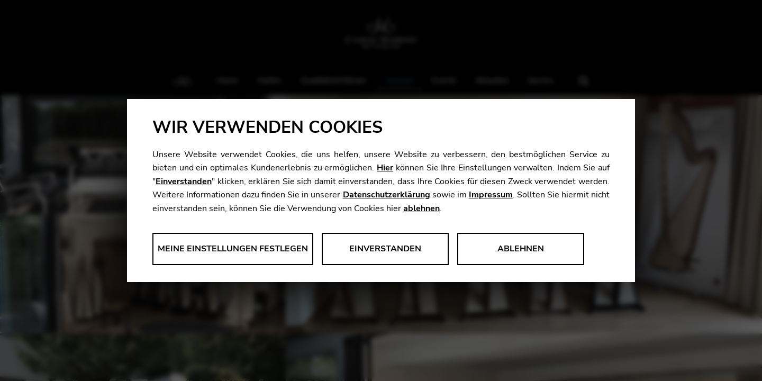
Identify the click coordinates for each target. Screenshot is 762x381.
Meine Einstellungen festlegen (233, 249)
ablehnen (421, 208)
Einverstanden (184, 181)
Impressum (491, 195)
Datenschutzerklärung (386, 195)
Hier (385, 168)
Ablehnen (520, 249)
